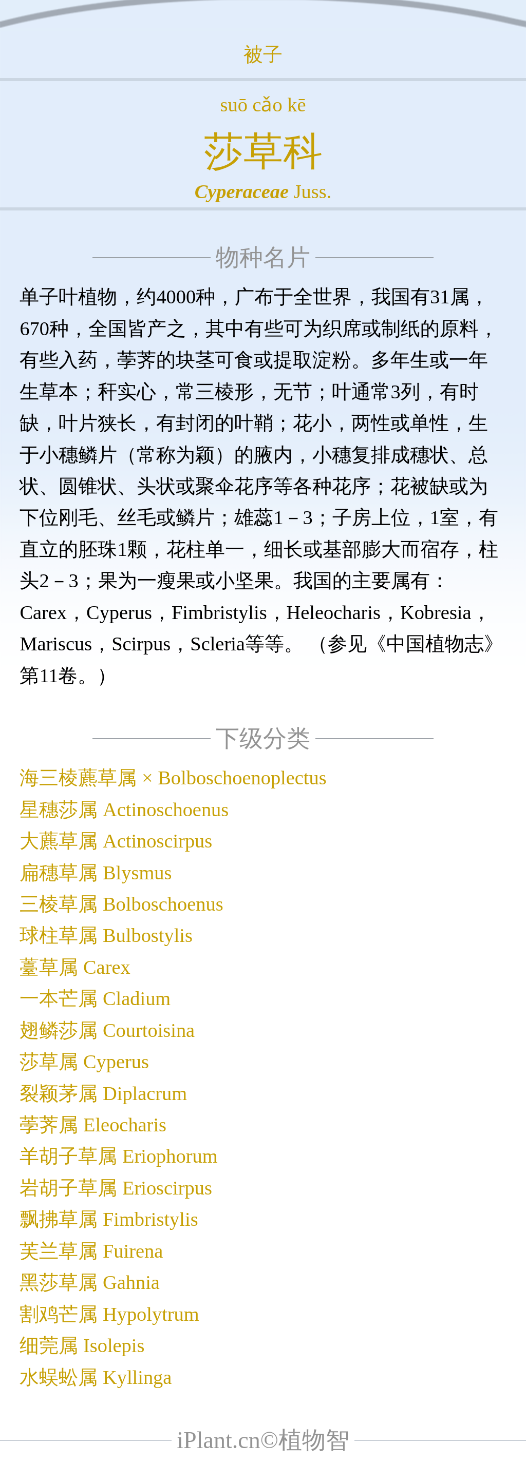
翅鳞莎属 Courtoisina (107, 1030)
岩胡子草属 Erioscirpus (116, 1188)
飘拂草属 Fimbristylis (109, 1219)
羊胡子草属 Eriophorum (118, 1156)
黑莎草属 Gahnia (89, 1282)
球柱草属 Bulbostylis (106, 935)
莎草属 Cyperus (84, 1061)
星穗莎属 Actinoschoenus (124, 809)
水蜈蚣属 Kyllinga (96, 1377)
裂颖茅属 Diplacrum (103, 1093)
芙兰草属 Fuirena (91, 1251)
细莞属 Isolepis (82, 1345)
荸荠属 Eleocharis (93, 1124)
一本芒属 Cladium (95, 998)
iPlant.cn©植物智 (263, 1440)
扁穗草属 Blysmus (96, 872)
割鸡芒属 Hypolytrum (109, 1314)
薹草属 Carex (75, 967)
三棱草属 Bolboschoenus (121, 904)
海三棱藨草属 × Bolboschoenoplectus (173, 777)
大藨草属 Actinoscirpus (116, 841)
